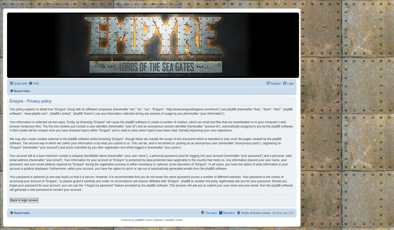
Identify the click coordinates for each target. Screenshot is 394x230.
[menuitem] (34, 83)
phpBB (138, 220)
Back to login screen (24, 200)
